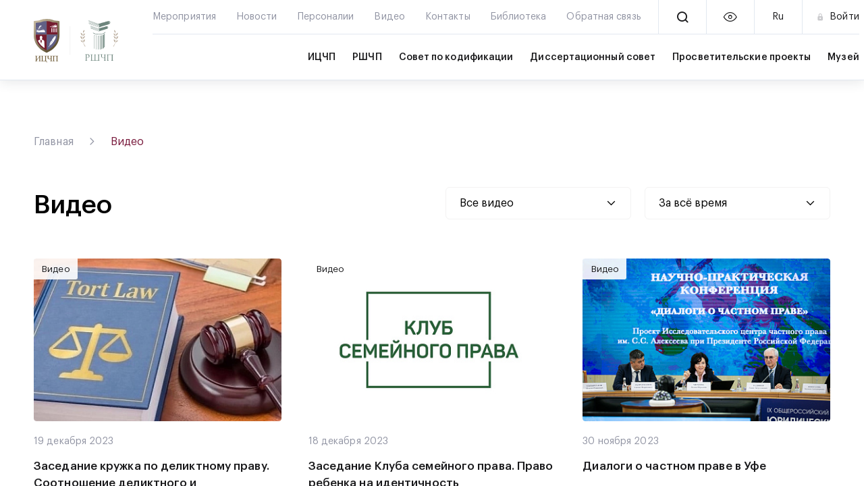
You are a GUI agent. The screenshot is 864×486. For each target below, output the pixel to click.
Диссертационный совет (592, 57)
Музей (843, 57)
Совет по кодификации (456, 57)
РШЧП (366, 57)
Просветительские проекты (741, 57)
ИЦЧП (321, 57)
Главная (54, 141)
